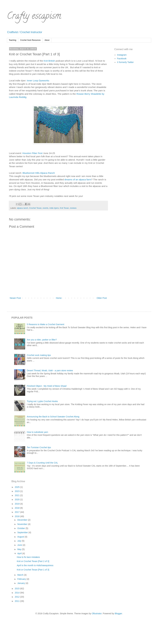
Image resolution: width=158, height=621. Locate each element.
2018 (17, 508)
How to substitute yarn (37, 432)
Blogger (118, 613)
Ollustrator (97, 613)
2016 (17, 516)
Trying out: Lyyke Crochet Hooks (42, 401)
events (45, 208)
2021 (17, 495)
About (47, 40)
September (22, 532)
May (19, 549)
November (22, 524)
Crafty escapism (34, 16)
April (19, 553)
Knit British (49, 60)
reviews (73, 208)
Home (59, 298)
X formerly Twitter (125, 62)
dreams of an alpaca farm (77, 179)
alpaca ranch (22, 208)
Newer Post (15, 298)
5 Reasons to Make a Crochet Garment (45, 324)
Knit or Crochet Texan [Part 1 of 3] (33, 569)
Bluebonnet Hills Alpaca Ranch (39, 173)
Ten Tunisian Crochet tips (39, 447)
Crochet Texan (35, 208)
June (20, 545)
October (21, 528)
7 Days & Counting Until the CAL (42, 462)
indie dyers (54, 208)
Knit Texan (64, 208)
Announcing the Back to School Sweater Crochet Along (53, 416)
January (21, 583)
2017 (17, 512)
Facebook (121, 58)
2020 (17, 499)
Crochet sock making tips (39, 355)
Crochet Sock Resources (30, 40)
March (20, 575)
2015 (17, 588)
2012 (17, 597)
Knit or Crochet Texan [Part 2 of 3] (33, 561)
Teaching (12, 40)
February (22, 579)
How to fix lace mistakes (28, 557)
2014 (17, 592)
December (22, 520)
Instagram (122, 55)
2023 (17, 491)
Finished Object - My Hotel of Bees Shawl (46, 386)
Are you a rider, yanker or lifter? (42, 339)
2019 (17, 504)
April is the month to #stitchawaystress (35, 565)
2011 (17, 601)
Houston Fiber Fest (32, 153)
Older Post (102, 298)
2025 (17, 487)
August (21, 537)
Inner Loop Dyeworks (38, 80)
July (19, 541)
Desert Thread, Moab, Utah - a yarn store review (50, 370)
